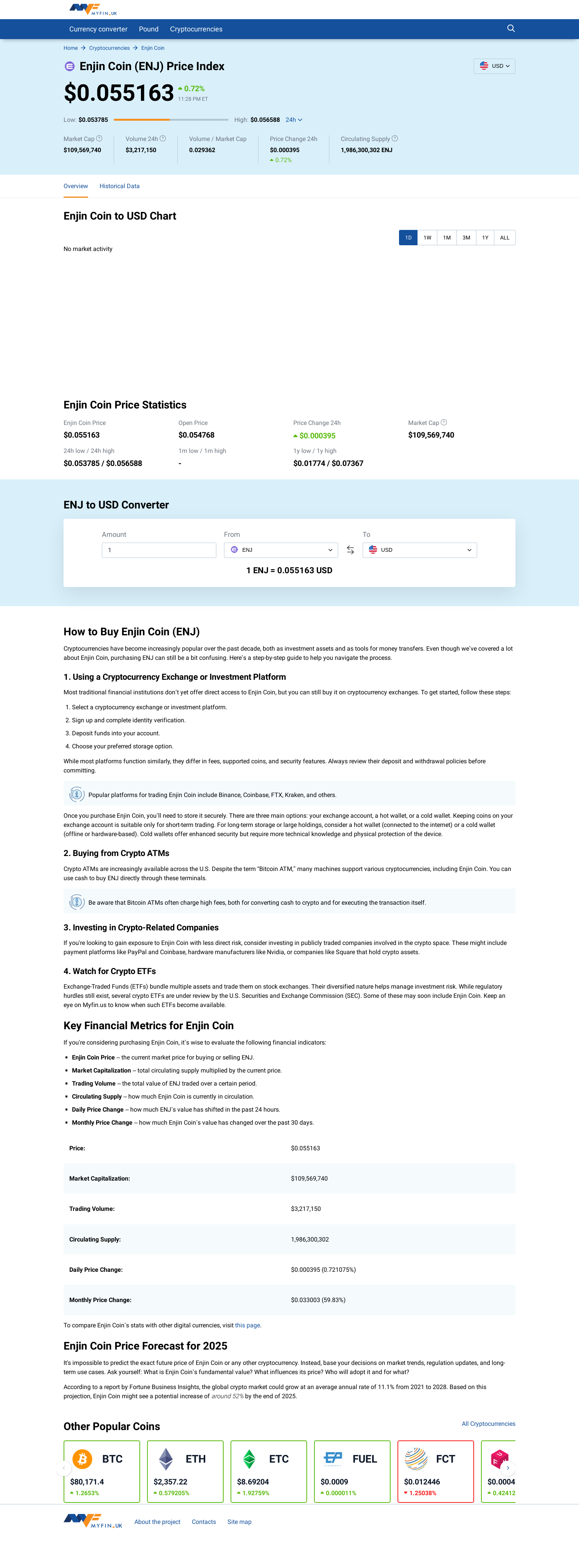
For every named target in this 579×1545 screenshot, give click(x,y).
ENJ (241, 549)
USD (381, 549)
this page (247, 1325)
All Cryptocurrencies (488, 1423)
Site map (239, 1521)
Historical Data (120, 186)
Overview (76, 186)
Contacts (204, 1521)
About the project (157, 1521)
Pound (149, 29)
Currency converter (98, 29)
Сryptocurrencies (196, 29)
